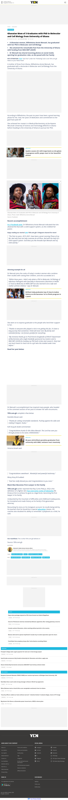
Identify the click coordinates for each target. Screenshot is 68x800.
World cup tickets (36, 557)
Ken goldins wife (15, 557)
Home (8, 27)
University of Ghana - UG (35, 554)
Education (14, 27)
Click (20, 59)
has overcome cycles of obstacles (40, 491)
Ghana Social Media (17, 554)
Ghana (10, 624)
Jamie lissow (46, 557)
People (10, 631)
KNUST (25, 554)
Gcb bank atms (26, 557)
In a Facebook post (14, 225)
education (42, 510)
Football (10, 618)
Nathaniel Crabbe (23, 39)
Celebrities (4, 697)
